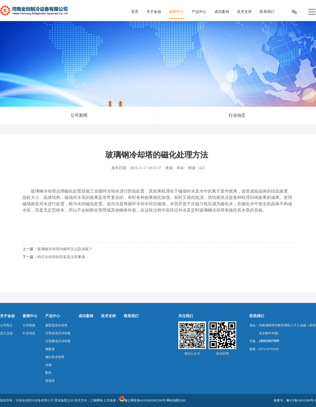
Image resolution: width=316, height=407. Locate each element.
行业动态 (237, 115)
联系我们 (131, 316)
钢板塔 (50, 349)
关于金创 (7, 316)
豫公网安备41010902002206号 (145, 400)
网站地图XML (176, 400)
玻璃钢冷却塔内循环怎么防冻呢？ (64, 249)
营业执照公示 (64, 400)
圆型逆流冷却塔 (56, 325)
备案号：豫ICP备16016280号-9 (295, 400)
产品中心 (52, 316)
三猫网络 (96, 400)
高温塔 (50, 381)
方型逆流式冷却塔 (58, 333)
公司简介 (6, 325)
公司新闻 (79, 115)
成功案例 (85, 316)
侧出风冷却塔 (54, 357)
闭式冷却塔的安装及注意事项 (61, 257)
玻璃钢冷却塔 (43, 191)
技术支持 (108, 316)
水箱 (48, 365)
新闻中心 (30, 316)
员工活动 (6, 333)
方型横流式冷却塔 (58, 341)
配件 (48, 373)
